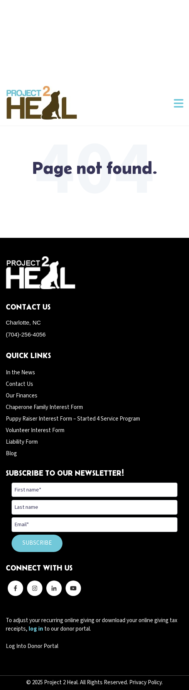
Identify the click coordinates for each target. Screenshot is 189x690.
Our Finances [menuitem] (21, 396)
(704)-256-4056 (26, 334)
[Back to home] (42, 103)
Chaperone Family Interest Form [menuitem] (44, 407)
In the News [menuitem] (20, 373)
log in (36, 629)
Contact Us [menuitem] (19, 384)
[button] (178, 102)
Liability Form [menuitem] (22, 442)
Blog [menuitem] (11, 453)
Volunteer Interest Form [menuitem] (35, 430)
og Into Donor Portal (33, 646)
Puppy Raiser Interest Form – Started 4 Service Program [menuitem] (73, 419)
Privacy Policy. (146, 682)
